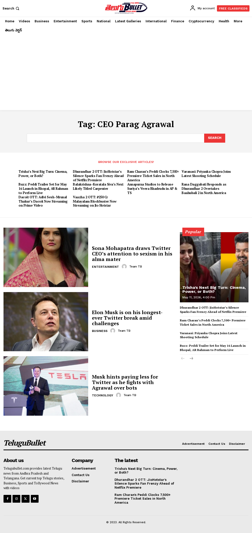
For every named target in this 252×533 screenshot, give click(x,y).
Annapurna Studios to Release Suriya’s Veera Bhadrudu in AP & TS (152, 188)
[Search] (214, 138)
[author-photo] (125, 266)
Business (99, 331)
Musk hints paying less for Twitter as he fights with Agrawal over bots (125, 382)
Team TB (135, 266)
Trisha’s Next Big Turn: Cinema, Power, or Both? (43, 173)
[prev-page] (183, 359)
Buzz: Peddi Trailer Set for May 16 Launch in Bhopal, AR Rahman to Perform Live (43, 188)
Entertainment (105, 267)
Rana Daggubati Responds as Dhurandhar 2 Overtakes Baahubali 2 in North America (204, 188)
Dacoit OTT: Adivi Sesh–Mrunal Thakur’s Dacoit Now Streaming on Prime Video (43, 201)
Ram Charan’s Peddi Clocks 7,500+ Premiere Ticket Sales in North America (153, 175)
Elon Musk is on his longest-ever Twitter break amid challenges (127, 318)
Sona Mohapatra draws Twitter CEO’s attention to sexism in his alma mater (132, 253)
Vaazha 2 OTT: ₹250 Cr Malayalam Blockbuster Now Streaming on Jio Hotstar (94, 201)
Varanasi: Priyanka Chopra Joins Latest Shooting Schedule (206, 173)
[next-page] (191, 359)
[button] (11, 8)
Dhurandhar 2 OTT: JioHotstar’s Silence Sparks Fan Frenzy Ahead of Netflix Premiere (98, 175)
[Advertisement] (126, 72)
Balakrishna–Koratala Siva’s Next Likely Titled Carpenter (98, 186)
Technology (102, 395)
